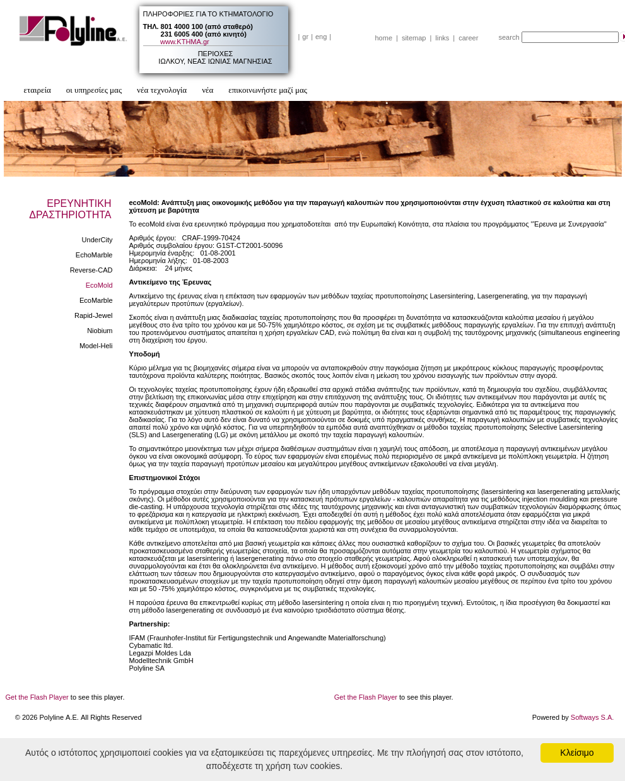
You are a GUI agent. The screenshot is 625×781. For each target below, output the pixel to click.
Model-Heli (96, 345)
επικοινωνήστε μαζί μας (267, 90)
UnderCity (97, 240)
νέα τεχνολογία (162, 90)
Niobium (99, 330)
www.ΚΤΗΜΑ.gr (184, 41)
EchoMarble (94, 255)
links (442, 38)
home (384, 38)
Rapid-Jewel (93, 315)
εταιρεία (37, 90)
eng (321, 36)
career (468, 38)
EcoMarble (96, 300)
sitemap (414, 38)
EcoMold (99, 285)
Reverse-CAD (91, 270)
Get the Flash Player (37, 697)
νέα (207, 90)
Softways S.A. (592, 717)
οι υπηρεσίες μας (94, 90)
